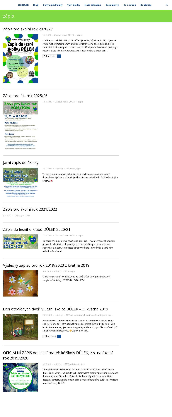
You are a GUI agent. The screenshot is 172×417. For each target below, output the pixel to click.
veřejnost (102, 315)
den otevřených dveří (80, 315)
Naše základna (93, 5)
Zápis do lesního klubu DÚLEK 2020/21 (36, 229)
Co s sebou (129, 5)
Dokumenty (112, 5)
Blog (35, 5)
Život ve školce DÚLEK (64, 35)
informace (70, 168)
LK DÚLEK (23, 5)
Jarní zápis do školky (21, 162)
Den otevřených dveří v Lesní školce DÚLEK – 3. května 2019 (55, 309)
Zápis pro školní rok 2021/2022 (30, 209)
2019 (67, 271)
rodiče (94, 315)
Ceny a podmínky (53, 5)
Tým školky (73, 5)
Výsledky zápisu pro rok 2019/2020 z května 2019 (46, 265)
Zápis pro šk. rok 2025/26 (25, 95)
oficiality (59, 168)
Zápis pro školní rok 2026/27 (28, 28)
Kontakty (145, 5)
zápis (79, 35)
